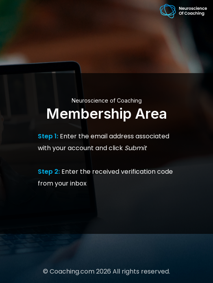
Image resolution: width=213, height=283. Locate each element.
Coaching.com (72, 271)
